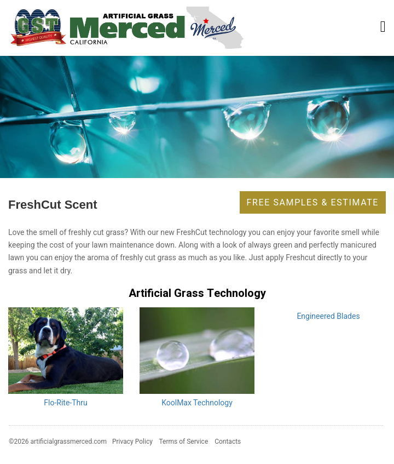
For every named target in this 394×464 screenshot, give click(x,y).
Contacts (228, 441)
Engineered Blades (328, 316)
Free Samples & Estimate (313, 202)
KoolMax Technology (197, 402)
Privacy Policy (132, 441)
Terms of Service (183, 441)
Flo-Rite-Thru (65, 402)
